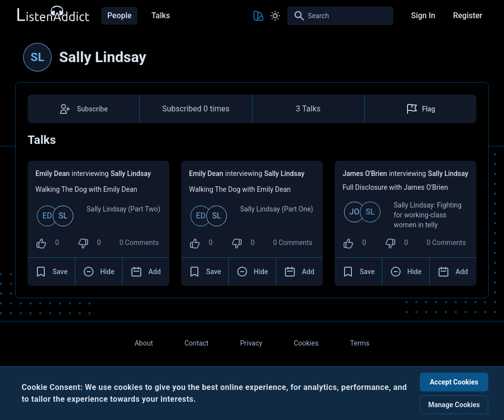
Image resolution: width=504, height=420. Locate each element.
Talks (160, 15)
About (143, 343)
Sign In (423, 15)
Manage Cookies (454, 405)
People (119, 15)
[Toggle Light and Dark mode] (275, 15)
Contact (197, 343)
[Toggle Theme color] (258, 15)
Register (467, 15)
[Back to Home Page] (53, 14)
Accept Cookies (454, 382)
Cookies (306, 343)
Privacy (251, 343)
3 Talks (308, 108)
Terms (359, 343)
